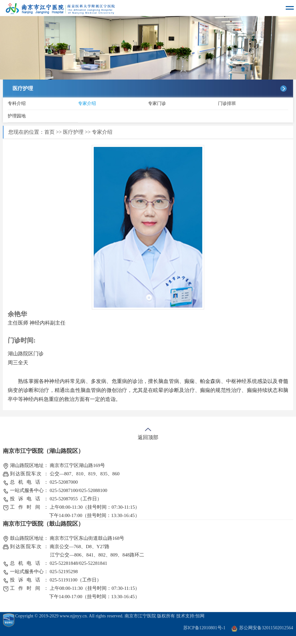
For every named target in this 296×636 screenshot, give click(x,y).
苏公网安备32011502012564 (266, 627)
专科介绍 (17, 103)
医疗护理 (73, 132)
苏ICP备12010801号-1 (204, 627)
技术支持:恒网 (190, 616)
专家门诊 (157, 103)
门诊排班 (227, 103)
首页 (49, 132)
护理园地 (17, 116)
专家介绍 (87, 103)
